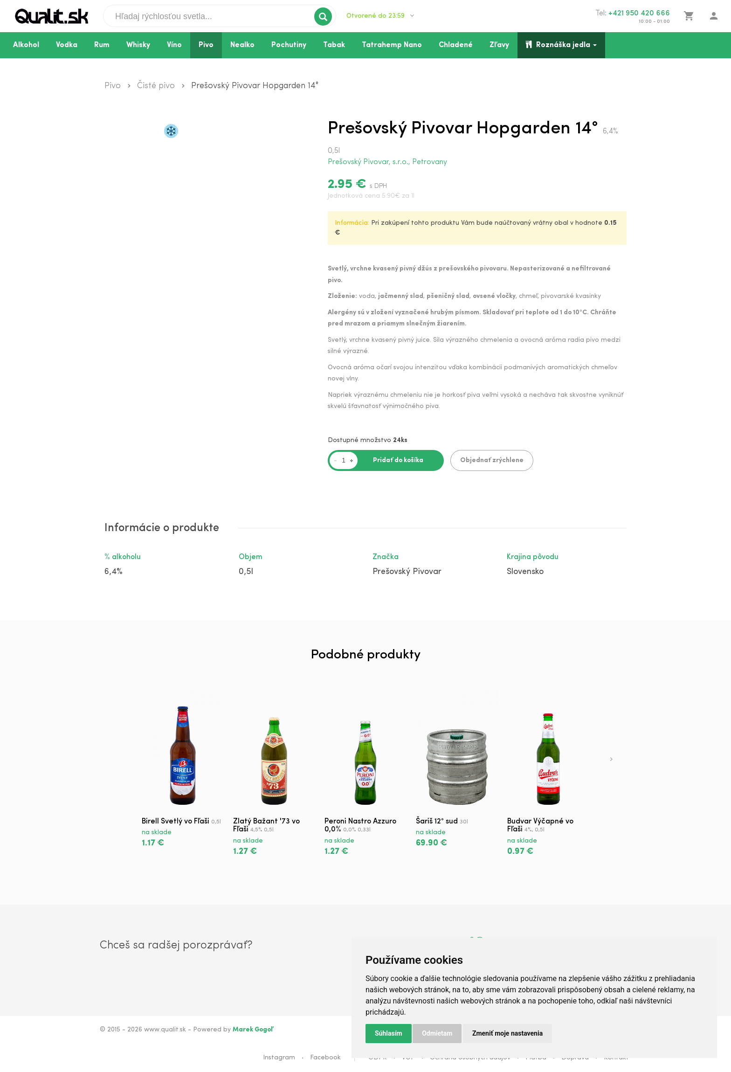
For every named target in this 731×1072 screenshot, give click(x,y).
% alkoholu (122, 557)
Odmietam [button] (437, 1033)
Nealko (242, 45)
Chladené (456, 45)
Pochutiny (288, 45)
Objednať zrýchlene (492, 460)
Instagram (279, 1057)
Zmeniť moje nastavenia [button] (507, 1033)
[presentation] (611, 760)
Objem (250, 557)
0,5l (246, 571)
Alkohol (26, 45)
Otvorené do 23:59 (380, 16)
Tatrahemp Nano (392, 45)
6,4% (113, 571)
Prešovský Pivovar (406, 571)
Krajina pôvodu (533, 557)
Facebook (325, 1057)
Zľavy (499, 45)
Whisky (138, 45)
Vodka (66, 45)
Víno (174, 45)
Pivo (206, 45)
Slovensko (525, 571)
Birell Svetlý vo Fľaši (175, 821)
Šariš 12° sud (437, 821)
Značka (385, 557)
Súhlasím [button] (388, 1033)
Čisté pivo (156, 86)
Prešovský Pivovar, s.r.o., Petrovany (387, 162)
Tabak (334, 45)
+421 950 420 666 (639, 13)
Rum (102, 45)
